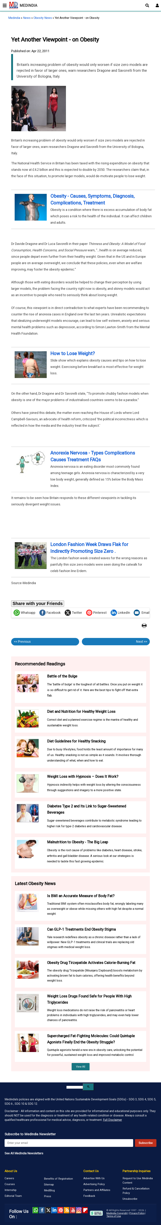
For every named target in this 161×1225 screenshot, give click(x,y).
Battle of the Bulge (62, 676)
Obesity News (43, 18)
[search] (74, 1087)
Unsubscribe (130, 1198)
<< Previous (22, 641)
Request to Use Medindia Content (138, 1180)
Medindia (14, 18)
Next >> (141, 641)
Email (141, 613)
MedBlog (49, 1190)
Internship (10, 1190)
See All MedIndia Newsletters (24, 1153)
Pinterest (96, 613)
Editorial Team (13, 1196)
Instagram (79, 1210)
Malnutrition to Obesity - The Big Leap (77, 842)
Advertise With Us (94, 1178)
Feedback (89, 1196)
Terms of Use (113, 1216)
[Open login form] (157, 5)
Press (47, 1196)
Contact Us (91, 1171)
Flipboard (85, 1210)
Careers (9, 1178)
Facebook (50, 613)
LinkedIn (120, 613)
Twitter (73, 613)
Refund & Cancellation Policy (136, 1191)
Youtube (72, 1210)
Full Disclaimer (112, 1120)
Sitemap (49, 1184)
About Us (11, 1171)
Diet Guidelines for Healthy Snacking (76, 741)
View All (80, 1066)
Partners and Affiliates (96, 1190)
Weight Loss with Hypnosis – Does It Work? (82, 776)
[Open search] (147, 5)
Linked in (54, 1210)
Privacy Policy (137, 1213)
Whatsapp (24, 613)
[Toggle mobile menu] (3, 5)
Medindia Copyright (117, 1213)
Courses (10, 1184)
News (27, 18)
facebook (41, 1210)
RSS (66, 1210)
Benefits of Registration (58, 1178)
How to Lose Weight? (72, 353)
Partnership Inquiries (136, 1171)
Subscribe (146, 1142)
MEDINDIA (23, 5)
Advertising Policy (94, 1184)
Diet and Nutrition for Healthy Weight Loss (81, 711)
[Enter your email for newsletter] (69, 1143)
